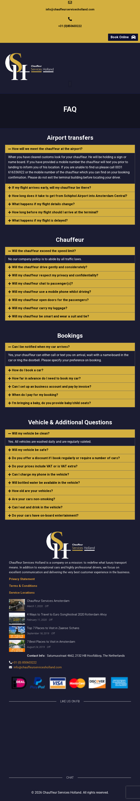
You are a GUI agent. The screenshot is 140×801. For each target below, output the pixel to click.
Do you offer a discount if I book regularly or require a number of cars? (66, 458)
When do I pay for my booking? (35, 395)
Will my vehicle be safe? (30, 450)
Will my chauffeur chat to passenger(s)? (42, 283)
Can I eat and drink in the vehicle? (37, 507)
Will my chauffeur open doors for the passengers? (50, 300)
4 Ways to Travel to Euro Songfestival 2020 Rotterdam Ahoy (67, 614)
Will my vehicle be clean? (31, 433)
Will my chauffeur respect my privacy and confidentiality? (55, 275)
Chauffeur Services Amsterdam (48, 601)
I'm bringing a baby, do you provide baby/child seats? (51, 403)
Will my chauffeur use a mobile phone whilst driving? (51, 292)
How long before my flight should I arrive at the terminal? (55, 212)
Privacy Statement (22, 579)
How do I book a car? (27, 370)
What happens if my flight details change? (43, 204)
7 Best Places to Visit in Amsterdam (51, 641)
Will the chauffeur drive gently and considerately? (49, 267)
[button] (70, 84)
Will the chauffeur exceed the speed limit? (44, 251)
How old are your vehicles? (32, 491)
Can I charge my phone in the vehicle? (40, 474)
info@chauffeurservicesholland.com (70, 9)
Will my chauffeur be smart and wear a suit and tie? (50, 316)
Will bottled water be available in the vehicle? (46, 483)
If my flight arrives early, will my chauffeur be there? (51, 188)
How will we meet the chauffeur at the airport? (47, 149)
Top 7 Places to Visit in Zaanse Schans (53, 628)
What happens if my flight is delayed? (40, 220)
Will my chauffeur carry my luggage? (39, 308)
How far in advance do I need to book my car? (46, 378)
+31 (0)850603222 (70, 26)
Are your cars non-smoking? (33, 499)
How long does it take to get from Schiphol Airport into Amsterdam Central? (69, 196)
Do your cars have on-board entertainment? (45, 515)
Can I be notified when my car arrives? (41, 347)
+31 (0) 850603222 (24, 662)
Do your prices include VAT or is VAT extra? (44, 466)
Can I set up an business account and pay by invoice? (51, 386)
